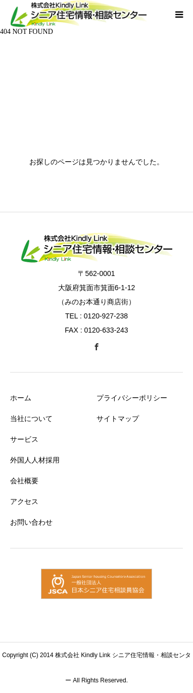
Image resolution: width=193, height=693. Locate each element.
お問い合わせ (31, 522)
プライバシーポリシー (131, 398)
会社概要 (24, 481)
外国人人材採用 (35, 460)
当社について (31, 418)
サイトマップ (117, 418)
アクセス (24, 501)
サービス (24, 439)
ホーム (20, 398)
